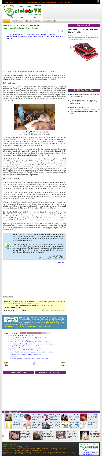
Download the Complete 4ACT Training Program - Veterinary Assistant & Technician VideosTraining (84, 102)
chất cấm (52, 302)
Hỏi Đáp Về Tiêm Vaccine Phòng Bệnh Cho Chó (74, 417)
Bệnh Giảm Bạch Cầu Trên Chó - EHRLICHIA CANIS (55, 418)
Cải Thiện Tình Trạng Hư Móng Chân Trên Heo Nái (48, 435)
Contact (13, 2)
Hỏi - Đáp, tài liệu (49, 21)
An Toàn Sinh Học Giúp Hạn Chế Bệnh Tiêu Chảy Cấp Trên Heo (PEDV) (25, 435)
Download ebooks (31, 2)
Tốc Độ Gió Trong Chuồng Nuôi (18, 416)
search (68, 2)
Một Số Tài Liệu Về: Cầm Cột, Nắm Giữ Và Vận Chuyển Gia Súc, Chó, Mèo (32, 344)
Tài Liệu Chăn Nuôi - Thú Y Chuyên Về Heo (23, 336)
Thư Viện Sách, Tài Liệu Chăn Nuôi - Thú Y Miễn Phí (36, 417)
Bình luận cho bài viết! (54, 31)
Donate (20, 2)
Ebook (37, 21)
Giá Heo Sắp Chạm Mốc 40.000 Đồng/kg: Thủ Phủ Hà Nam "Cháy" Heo (31, 342)
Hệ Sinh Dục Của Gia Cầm (18, 423)
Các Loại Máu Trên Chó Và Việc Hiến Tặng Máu (55, 425)
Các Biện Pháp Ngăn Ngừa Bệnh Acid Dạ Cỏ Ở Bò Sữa (74, 425)
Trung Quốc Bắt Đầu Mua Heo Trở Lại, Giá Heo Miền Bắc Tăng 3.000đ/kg (31, 352)
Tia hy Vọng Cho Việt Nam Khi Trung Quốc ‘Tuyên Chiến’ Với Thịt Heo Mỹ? (31, 34)
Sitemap (61, 2)
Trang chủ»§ (4, 25)
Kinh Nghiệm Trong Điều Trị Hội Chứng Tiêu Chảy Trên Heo (95, 435)
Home (7, 21)
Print (64, 31)
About (6, 2)
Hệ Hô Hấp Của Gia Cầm (92, 423)
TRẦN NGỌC (61, 262)
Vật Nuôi (28, 21)
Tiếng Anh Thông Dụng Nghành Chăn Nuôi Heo (36, 425)
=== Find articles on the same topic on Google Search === (34, 306)
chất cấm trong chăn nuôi (26, 304)
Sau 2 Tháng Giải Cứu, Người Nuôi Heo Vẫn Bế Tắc (25, 348)
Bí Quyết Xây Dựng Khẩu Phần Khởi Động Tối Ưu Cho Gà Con (28, 338)
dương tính (22, 302)
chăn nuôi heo (60, 302)
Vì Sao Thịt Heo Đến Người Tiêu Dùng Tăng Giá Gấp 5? (26, 354)
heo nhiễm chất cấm (10, 304)
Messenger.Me (51, 2)
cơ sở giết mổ (43, 302)
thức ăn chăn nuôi (33, 302)
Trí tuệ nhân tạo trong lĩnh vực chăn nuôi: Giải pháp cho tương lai (29, 358)
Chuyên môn (16, 21)
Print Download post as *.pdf (53, 310)
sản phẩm (15, 302)
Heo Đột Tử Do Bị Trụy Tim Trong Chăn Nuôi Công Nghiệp (71, 435)
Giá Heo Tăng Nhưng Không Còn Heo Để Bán (23, 340)
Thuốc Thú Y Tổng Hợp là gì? (79, 107)
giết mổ (37, 304)
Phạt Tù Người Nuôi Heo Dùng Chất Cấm (21, 28)
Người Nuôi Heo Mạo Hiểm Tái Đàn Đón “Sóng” (24, 350)
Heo (13, 25)
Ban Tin (8, 25)
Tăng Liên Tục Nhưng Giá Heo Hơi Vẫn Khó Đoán (24, 346)
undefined (13, 356)
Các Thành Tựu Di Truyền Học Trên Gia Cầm (92, 417)
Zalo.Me (42, 2)
